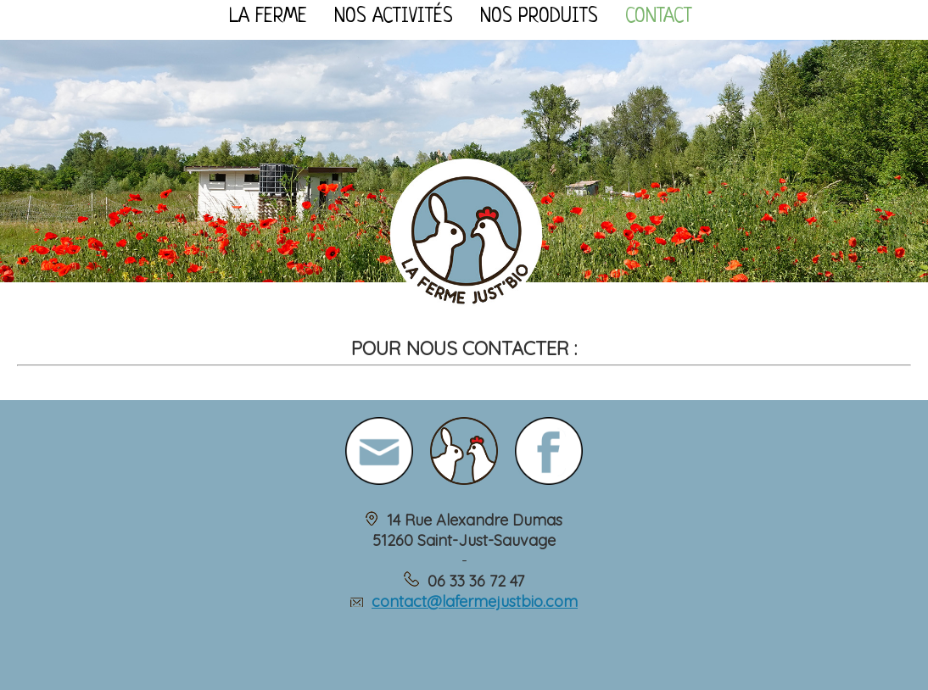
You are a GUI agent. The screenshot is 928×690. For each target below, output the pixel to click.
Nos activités (393, 17)
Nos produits (539, 17)
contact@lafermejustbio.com (475, 601)
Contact (658, 17)
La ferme (268, 17)
